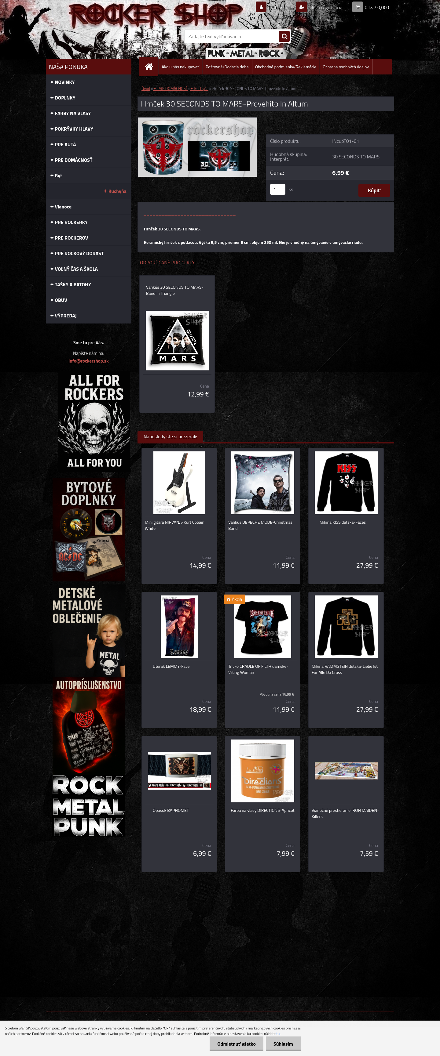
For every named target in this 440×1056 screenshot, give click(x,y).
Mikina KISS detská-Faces (343, 522)
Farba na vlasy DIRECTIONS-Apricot (262, 810)
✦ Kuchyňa (199, 88)
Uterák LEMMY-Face (171, 666)
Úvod (145, 88)
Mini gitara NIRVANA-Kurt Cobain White (174, 525)
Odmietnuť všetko (236, 1043)
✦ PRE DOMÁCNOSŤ (170, 88)
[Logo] (88, 36)
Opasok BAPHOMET (171, 810)
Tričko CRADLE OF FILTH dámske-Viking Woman (258, 669)
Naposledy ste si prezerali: (170, 436)
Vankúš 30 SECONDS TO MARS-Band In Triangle (175, 290)
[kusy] (277, 189)
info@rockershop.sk (88, 360)
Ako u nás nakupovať (180, 66)
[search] (284, 36)
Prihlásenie (280, 7)
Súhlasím (283, 1043)
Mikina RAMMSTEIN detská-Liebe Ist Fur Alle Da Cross (345, 669)
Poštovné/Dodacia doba (227, 66)
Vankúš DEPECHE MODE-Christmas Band (260, 525)
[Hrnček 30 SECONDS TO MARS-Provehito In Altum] (197, 120)
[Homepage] (151, 66)
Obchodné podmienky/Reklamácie (286, 66)
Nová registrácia (326, 7)
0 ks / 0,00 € (378, 7)
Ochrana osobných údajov (346, 66)
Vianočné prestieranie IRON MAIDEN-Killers (345, 813)
